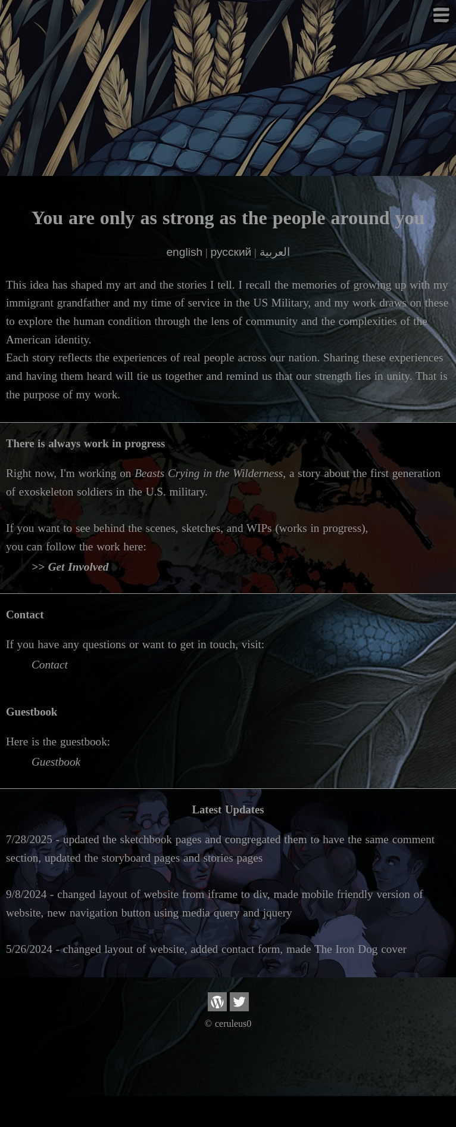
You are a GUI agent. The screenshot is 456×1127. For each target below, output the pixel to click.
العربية (275, 252)
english (184, 252)
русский (230, 252)
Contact (50, 664)
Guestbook (56, 762)
